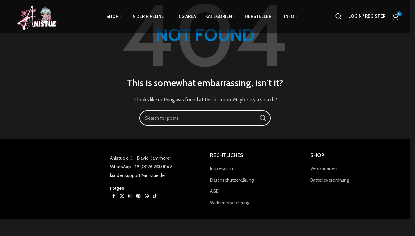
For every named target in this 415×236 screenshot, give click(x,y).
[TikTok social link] (154, 196)
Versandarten (323, 168)
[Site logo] (41, 17)
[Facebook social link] (114, 196)
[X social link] (122, 196)
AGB (214, 191)
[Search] (338, 17)
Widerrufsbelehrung (229, 203)
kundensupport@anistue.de (137, 175)
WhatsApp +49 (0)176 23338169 (141, 166)
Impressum (221, 168)
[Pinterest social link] (138, 196)
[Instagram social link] (130, 196)
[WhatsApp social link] (147, 196)
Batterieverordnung (329, 180)
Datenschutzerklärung (232, 180)
